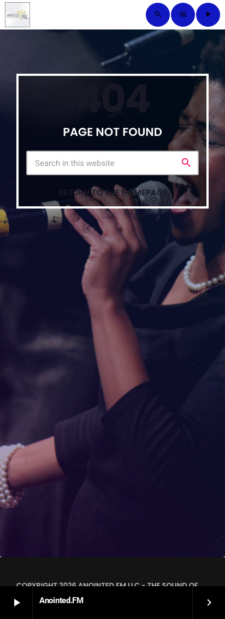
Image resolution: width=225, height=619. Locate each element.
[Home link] (17, 14)
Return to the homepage (112, 193)
